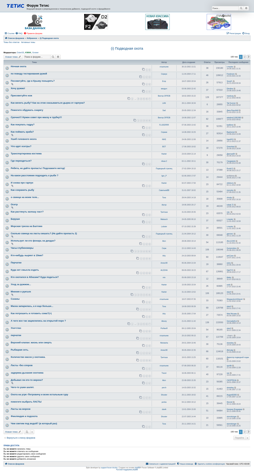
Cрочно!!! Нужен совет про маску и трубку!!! (36, 117)
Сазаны (15, 299)
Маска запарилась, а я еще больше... (32, 306)
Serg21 (229, 81)
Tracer (164, 373)
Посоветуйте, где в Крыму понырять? (33, 81)
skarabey (230, 343)
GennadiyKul (232, 321)
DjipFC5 (230, 270)
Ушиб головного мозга (24, 139)
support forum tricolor (109, 468)
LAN (164, 103)
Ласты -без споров (21, 365)
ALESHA (164, 270)
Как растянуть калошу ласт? (27, 211)
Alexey (164, 321)
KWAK (28, 52)
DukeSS (20, 52)
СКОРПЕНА (231, 380)
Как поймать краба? (22, 131)
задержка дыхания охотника (27, 372)
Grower (35, 52)
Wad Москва (232, 314)
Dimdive (230, 89)
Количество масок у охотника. (28, 357)
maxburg (230, 96)
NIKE (164, 139)
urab (228, 285)
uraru (229, 263)
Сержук (164, 74)
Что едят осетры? (21, 146)
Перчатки (16, 262)
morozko (230, 190)
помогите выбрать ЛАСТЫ (26, 401)
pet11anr (230, 256)
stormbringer (232, 417)
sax (228, 373)
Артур (164, 205)
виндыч (164, 89)
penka (164, 402)
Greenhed (230, 147)
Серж (164, 248)
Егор (164, 81)
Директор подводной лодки (238, 357)
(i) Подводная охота (127, 48)
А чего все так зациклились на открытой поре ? (38, 320)
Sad (164, 110)
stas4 (229, 292)
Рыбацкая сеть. (20, 349)
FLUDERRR (164, 125)
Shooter (164, 395)
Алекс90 (164, 263)
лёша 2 (164, 161)
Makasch (164, 219)
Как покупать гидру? (23, 124)
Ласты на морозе (21, 409)
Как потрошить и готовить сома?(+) (31, 313)
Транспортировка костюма (26, 153)
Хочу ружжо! (18, 88)
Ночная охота (18, 66)
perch (164, 388)
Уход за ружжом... (21, 284)
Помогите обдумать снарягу (27, 110)
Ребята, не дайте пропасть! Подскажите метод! (38, 168)
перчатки (16, 335)
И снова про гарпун (22, 182)
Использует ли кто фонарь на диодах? (33, 240)
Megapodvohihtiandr (235, 299)
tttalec (229, 277)
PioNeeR (164, 328)
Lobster (164, 227)
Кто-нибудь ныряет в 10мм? (27, 255)
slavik (164, 409)
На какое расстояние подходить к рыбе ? (34, 175)
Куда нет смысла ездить (25, 270)
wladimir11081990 (234, 118)
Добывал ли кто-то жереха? (27, 380)
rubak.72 (230, 205)
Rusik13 (230, 169)
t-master (230, 67)
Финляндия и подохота (24, 416)
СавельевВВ (164, 190)
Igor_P (164, 176)
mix (164, 277)
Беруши (15, 219)
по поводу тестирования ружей (29, 73)
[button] (248, 57)
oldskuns (230, 183)
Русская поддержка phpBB (127, 470)
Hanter (164, 154)
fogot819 (230, 139)
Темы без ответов (11, 42)
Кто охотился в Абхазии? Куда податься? (35, 277)
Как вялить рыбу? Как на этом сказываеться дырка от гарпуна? (48, 102)
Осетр (14, 204)
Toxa (164, 198)
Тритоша (164, 212)
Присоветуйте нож (21, 95)
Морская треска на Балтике (26, 226)
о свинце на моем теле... (25, 197)
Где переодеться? (21, 160)
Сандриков (231, 161)
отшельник (164, 67)
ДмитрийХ (231, 154)
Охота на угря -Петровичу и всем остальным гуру (39, 394)
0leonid (229, 402)
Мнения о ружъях (21, 291)
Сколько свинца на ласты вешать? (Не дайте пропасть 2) (44, 233)
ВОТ (164, 147)
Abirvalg (230, 350)
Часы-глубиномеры (22, 248)
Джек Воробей (232, 110)
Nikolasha (164, 343)
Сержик (164, 132)
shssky (229, 198)
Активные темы (28, 42)
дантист (230, 234)
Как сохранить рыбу (22, 190)
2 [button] (244, 57)
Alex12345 (231, 241)
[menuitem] (18, 33)
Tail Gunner (231, 103)
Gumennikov (232, 248)
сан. (228, 212)
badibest (230, 125)
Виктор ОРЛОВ (164, 96)
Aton (164, 241)
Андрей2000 (232, 395)
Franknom (231, 74)
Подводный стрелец (164, 169)
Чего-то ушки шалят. (22, 387)
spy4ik (229, 366)
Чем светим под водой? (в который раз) (34, 423)
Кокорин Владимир (234, 409)
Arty (164, 256)
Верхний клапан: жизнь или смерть (31, 342)
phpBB (137, 468)
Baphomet (231, 132)
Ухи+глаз (16, 328)
